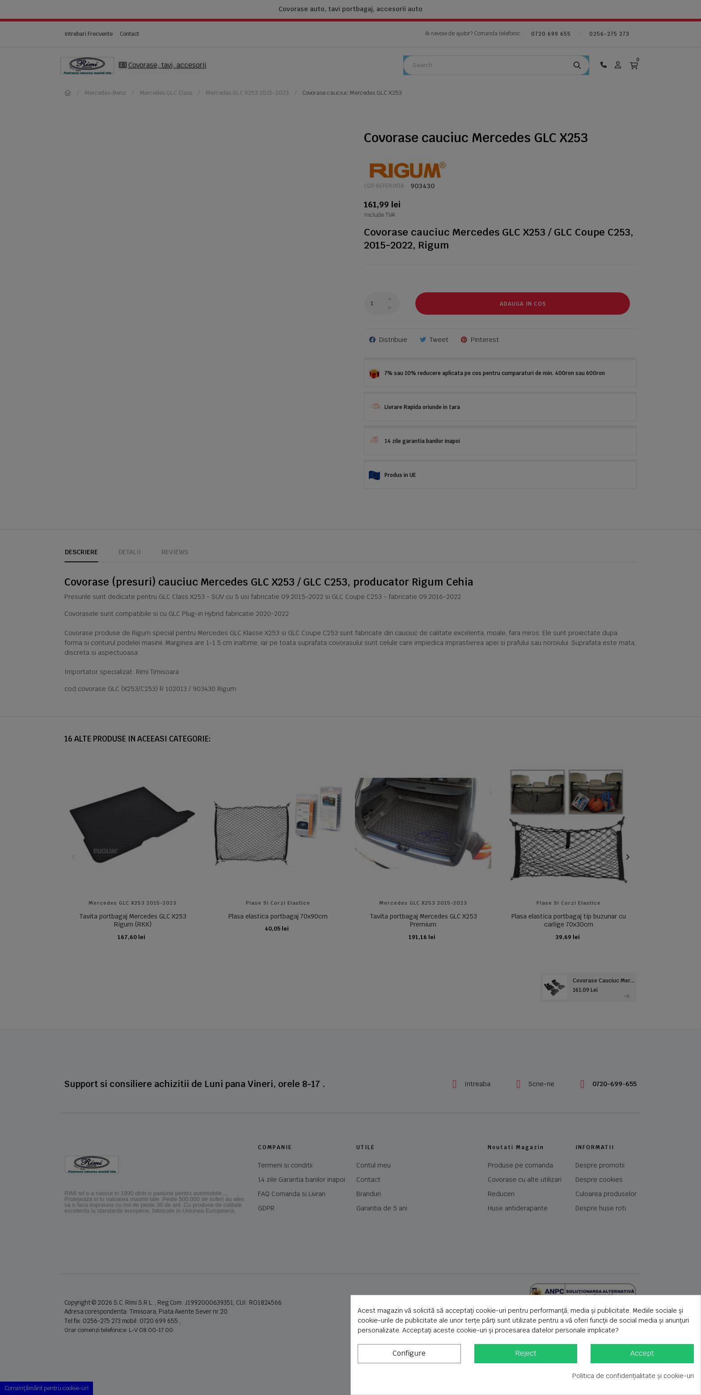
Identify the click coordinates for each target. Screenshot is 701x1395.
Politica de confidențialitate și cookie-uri (633, 1376)
